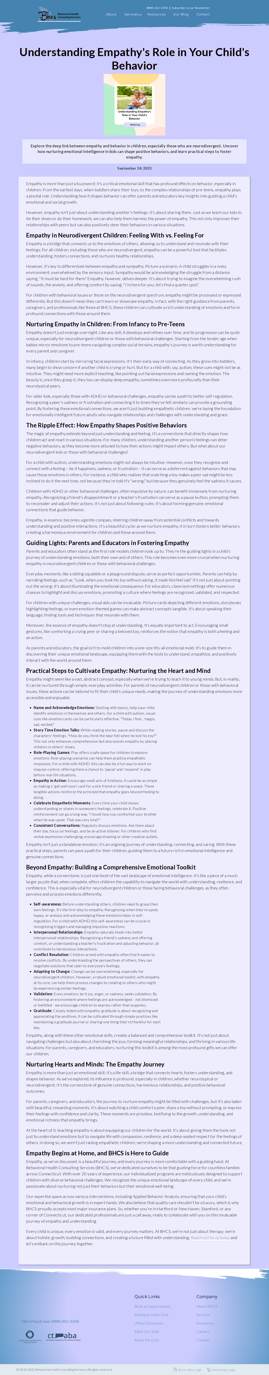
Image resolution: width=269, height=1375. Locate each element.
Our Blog (180, 14)
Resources (156, 14)
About (111, 14)
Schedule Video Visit (151, 1314)
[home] (59, 14)
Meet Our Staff (146, 1331)
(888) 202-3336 (65, 1321)
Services (203, 1314)
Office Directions (148, 1323)
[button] (131, 16)
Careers (203, 1331)
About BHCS (207, 1306)
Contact (203, 14)
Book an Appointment (152, 1306)
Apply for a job (146, 1340)
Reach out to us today (211, 1237)
